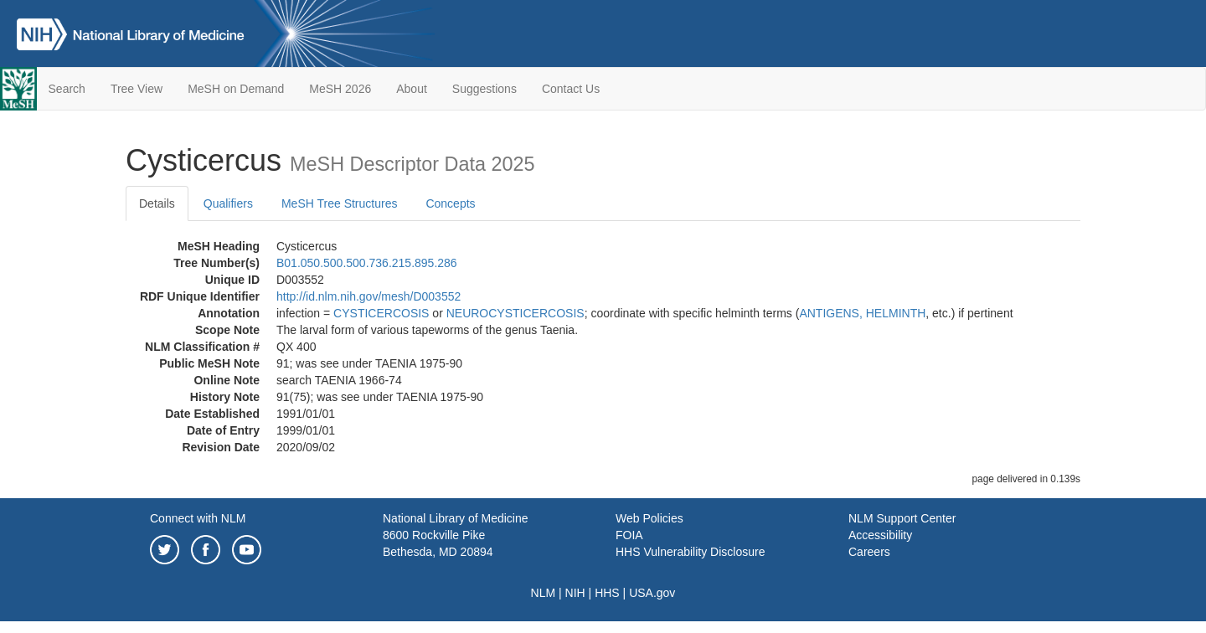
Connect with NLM (197, 518)
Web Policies (649, 518)
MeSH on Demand (236, 88)
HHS (607, 593)
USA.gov (652, 593)
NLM (543, 593)
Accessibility (880, 535)
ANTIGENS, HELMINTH (862, 313)
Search (67, 88)
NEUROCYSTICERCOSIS (515, 313)
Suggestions (484, 88)
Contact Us (571, 88)
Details (157, 203)
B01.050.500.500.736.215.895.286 (366, 263)
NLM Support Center (902, 518)
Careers (869, 551)
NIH (575, 593)
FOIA (629, 535)
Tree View (136, 88)
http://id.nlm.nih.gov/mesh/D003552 (368, 296)
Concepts (450, 203)
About (411, 88)
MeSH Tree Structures (339, 203)
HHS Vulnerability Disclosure (690, 551)
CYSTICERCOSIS (381, 313)
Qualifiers (228, 203)
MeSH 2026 (340, 88)
